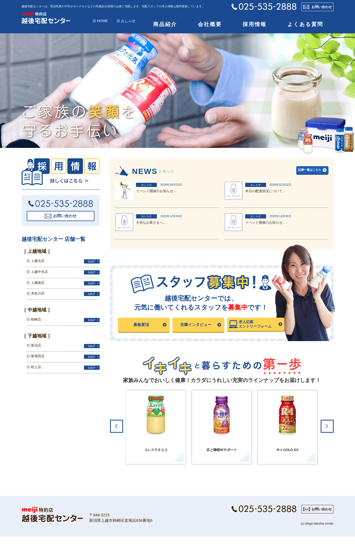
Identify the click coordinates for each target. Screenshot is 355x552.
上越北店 (39, 264)
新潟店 (37, 349)
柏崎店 (37, 323)
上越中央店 (41, 275)
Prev (116, 439)
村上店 (37, 371)
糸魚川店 (39, 297)
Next (327, 439)
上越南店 (39, 286)
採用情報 (255, 26)
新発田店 (39, 360)
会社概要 (210, 26)
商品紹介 (165, 26)
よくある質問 (305, 26)
